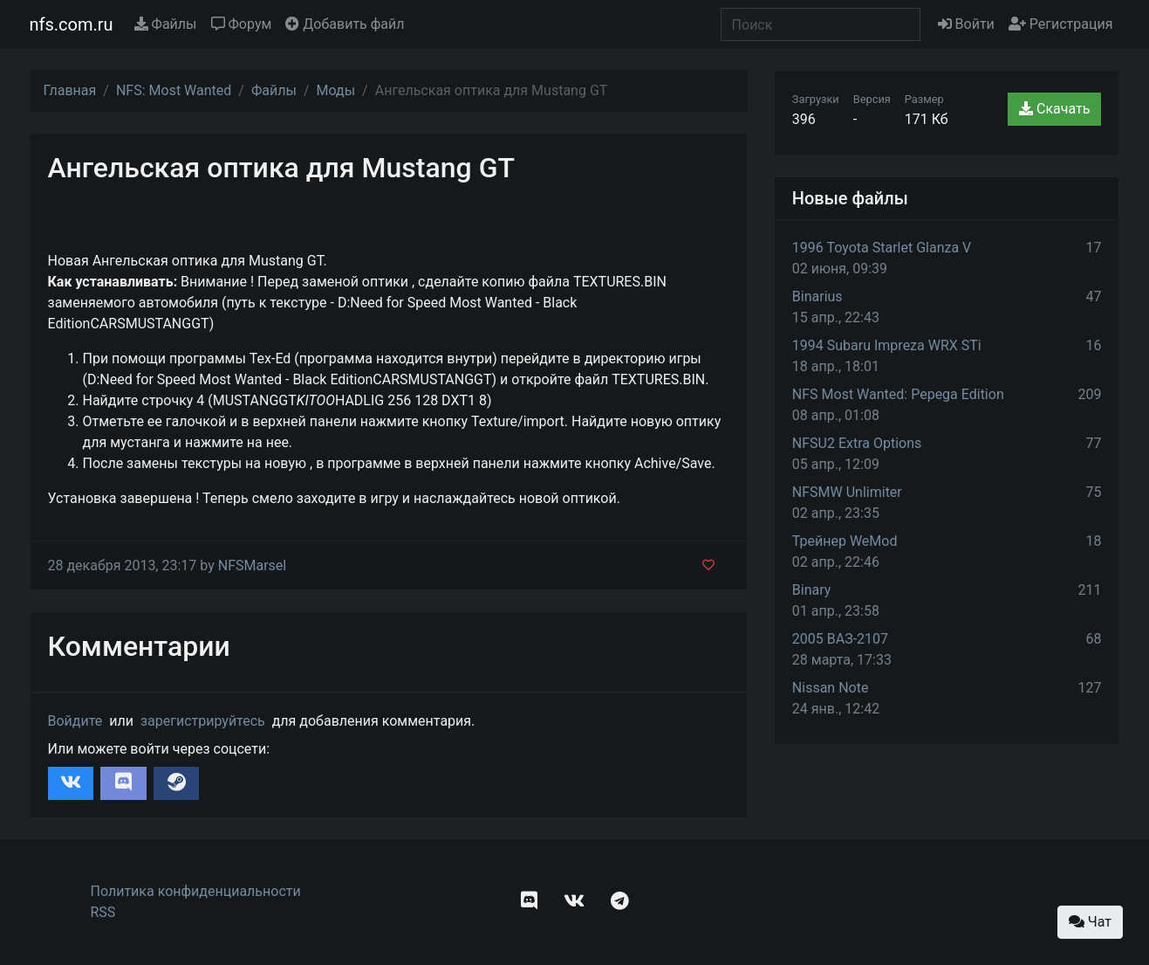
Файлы (165, 24)
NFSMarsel (252, 565)
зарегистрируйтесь (202, 721)
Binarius (817, 296)
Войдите (75, 721)
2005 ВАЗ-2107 (840, 639)
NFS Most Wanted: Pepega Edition (898, 394)
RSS (103, 912)
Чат (1090, 921)
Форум (241, 24)
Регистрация (1061, 24)
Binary (811, 590)
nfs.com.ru (71, 24)
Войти (966, 24)
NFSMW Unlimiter (847, 492)
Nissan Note (830, 687)
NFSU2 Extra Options (856, 443)
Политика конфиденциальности (196, 891)
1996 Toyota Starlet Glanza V (881, 247)
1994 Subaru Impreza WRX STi (886, 345)
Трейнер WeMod (845, 541)
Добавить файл (344, 24)
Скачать (1054, 108)
